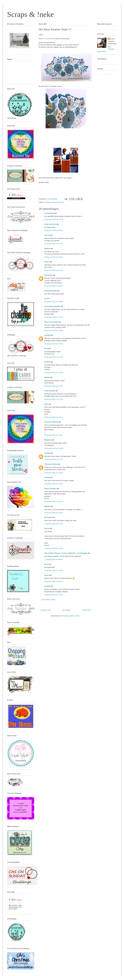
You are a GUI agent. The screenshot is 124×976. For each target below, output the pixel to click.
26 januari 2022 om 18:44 (53, 473)
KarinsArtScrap (50, 291)
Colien (47, 262)
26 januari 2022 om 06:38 (53, 219)
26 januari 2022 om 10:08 (53, 301)
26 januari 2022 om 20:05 (53, 484)
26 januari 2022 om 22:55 (53, 513)
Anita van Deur (50, 224)
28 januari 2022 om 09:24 (53, 581)
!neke (112, 39)
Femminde (48, 275)
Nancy (47, 528)
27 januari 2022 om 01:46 (53, 524)
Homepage (67, 610)
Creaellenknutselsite (52, 306)
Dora (46, 564)
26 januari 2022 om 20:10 (53, 501)
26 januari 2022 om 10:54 (53, 330)
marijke (47, 335)
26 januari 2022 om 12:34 (53, 399)
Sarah (46, 575)
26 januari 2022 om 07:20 (53, 244)
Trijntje (47, 477)
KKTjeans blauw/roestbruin (54, 202)
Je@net (47, 453)
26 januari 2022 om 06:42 (53, 230)
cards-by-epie (49, 391)
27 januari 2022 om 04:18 (53, 548)
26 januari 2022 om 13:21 (53, 417)
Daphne (47, 248)
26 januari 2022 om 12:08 (53, 386)
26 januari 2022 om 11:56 (53, 373)
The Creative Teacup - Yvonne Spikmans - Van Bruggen (66, 553)
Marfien (47, 506)
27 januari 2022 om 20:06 (53, 570)
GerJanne (48, 517)
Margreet (48, 440)
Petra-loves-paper (51, 322)
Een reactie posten (48, 599)
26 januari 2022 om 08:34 (53, 257)
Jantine (47, 362)
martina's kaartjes (51, 422)
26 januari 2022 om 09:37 (53, 286)
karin (46, 404)
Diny (46, 348)
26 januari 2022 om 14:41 (53, 435)
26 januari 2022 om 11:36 (53, 357)
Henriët (47, 235)
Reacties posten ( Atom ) (71, 616)
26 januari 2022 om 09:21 (53, 270)
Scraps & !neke (30, 14)
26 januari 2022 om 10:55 (53, 344)
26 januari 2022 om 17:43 (53, 459)
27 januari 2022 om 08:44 (53, 559)
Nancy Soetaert (50, 488)
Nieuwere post (46, 610)
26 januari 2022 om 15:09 (53, 448)
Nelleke (47, 586)
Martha (47, 377)
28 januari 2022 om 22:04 (53, 595)
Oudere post (86, 610)
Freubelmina (49, 213)
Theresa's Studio (51, 464)
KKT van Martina (47, 39)
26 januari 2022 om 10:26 (53, 317)
